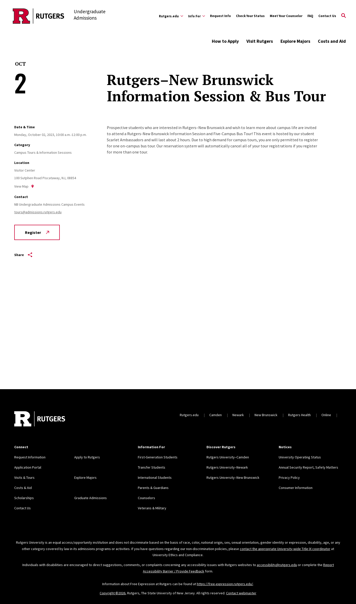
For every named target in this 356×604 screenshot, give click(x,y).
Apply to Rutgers (87, 457)
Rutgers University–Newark (227, 467)
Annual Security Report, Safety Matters (308, 467)
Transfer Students (151, 467)
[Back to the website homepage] (38, 16)
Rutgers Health (299, 415)
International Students (155, 477)
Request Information (30, 457)
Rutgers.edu (189, 415)
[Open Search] (343, 16)
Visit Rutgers (259, 41)
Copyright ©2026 (112, 593)
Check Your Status (250, 16)
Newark (238, 415)
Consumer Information (296, 487)
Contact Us (327, 16)
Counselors (146, 498)
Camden (215, 415)
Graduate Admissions (90, 498)
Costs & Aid (23, 487)
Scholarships (24, 498)
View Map (24, 186)
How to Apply (225, 41)
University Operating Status (300, 457)
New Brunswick (266, 415)
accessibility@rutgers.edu (277, 565)
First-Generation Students (157, 457)
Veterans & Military (152, 508)
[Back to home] (39, 419)
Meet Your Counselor (286, 16)
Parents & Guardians (153, 487)
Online (326, 415)
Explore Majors (295, 41)
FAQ (310, 16)
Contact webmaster (241, 593)
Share (23, 254)
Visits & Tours (24, 477)
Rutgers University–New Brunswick (232, 477)
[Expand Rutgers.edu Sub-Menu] (171, 16)
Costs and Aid (332, 41)
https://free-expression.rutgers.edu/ (225, 584)
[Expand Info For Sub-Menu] (196, 16)
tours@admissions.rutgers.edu (38, 212)
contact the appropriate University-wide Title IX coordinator (285, 548)
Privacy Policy (289, 477)
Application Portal (27, 467)
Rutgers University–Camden (227, 457)
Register (37, 232)
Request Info (220, 16)
